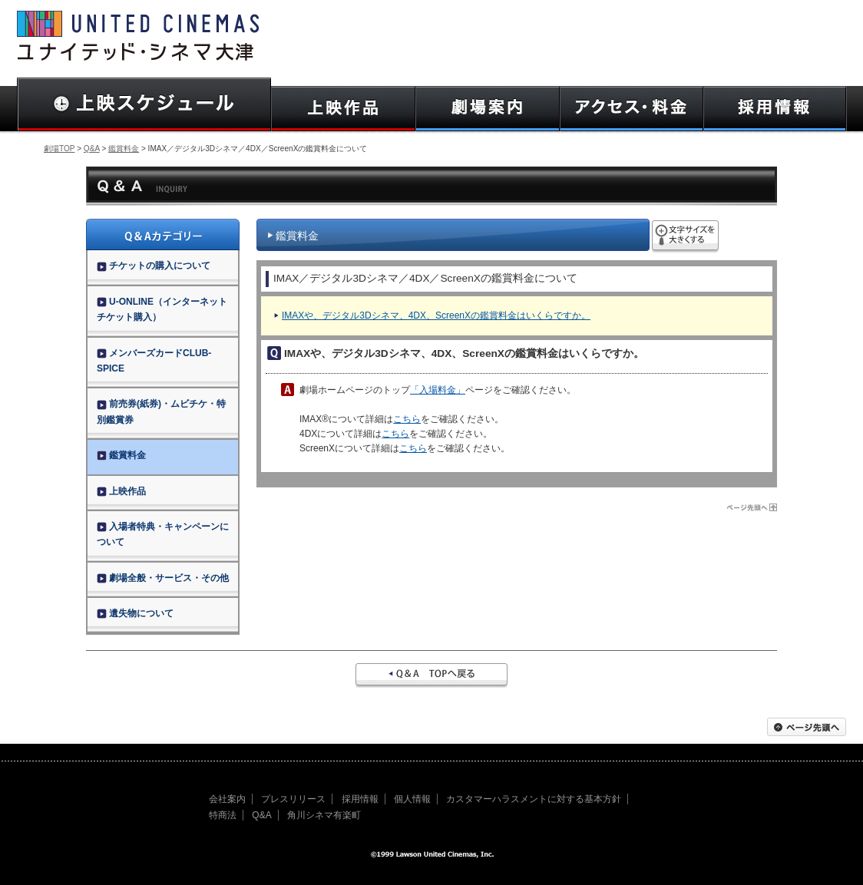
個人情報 (412, 799)
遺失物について (135, 613)
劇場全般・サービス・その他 (163, 578)
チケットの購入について (153, 265)
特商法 (222, 815)
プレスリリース (293, 799)
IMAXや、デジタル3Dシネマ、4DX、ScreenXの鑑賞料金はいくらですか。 (436, 315)
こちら (407, 419)
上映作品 (121, 491)
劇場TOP (59, 148)
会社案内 (227, 799)
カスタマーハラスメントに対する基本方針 (533, 799)
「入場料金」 (437, 390)
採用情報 (360, 799)
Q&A (92, 148)
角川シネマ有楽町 (324, 815)
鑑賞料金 (123, 148)
